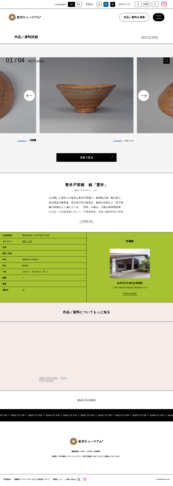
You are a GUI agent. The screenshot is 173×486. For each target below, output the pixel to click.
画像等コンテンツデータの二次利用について (32, 481)
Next (143, 95)
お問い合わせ (71, 481)
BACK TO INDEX (150, 37)
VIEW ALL (87, 221)
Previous (29, 95)
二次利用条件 (22, 141)
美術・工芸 (27, 241)
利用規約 (7, 481)
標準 (146, 4)
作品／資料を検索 (134, 19)
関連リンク (57, 481)
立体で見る (86, 157)
